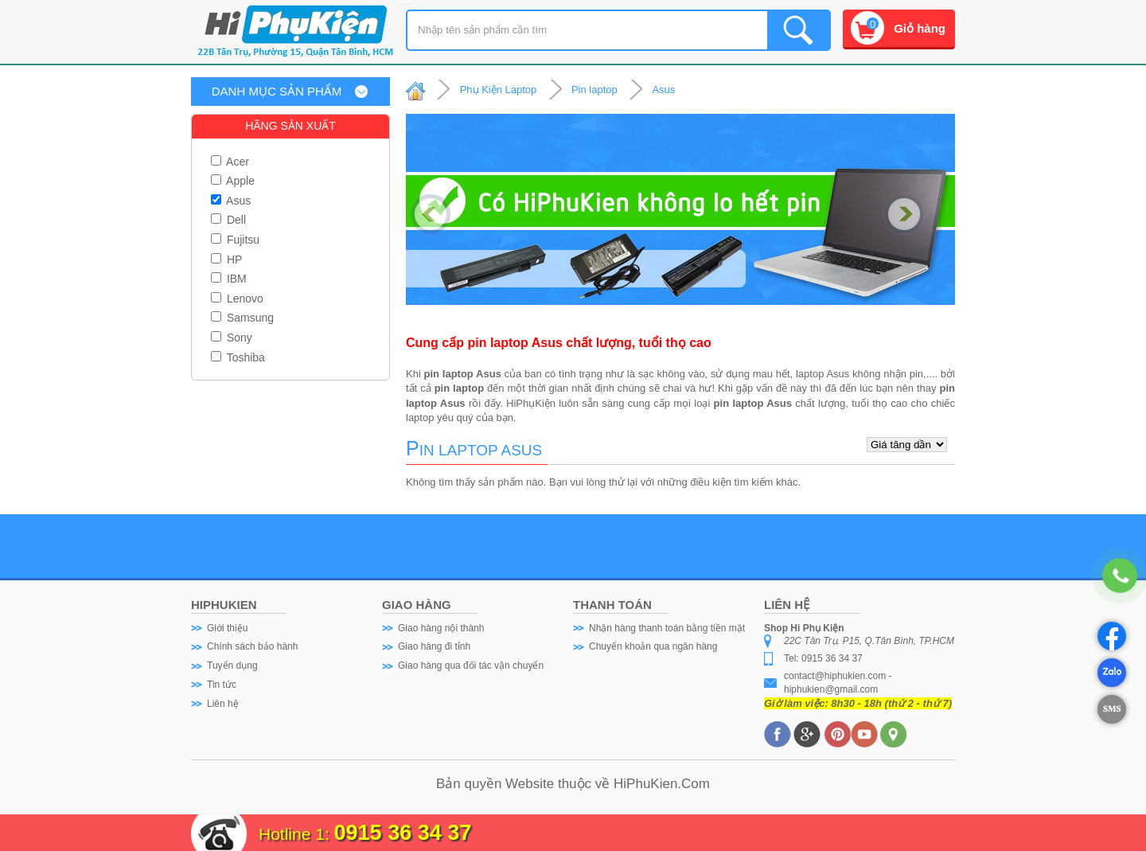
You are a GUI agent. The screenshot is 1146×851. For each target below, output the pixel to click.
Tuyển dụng (232, 665)
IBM (229, 278)
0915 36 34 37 (403, 833)
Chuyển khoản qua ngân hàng (653, 646)
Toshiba (238, 357)
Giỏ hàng (919, 28)
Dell (228, 219)
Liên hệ (223, 703)
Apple (233, 180)
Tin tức (221, 684)
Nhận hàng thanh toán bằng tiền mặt (667, 628)
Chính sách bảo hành (252, 646)
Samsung (242, 317)
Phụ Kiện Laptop (498, 90)
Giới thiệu (227, 628)
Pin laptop (594, 90)
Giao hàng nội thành (441, 628)
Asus (231, 200)
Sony (231, 337)
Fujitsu (235, 239)
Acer (230, 161)
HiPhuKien (645, 783)
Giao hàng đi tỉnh (434, 646)
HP (226, 259)
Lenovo (237, 298)
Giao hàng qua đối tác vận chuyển (471, 665)
